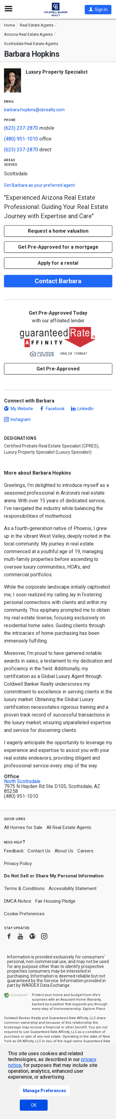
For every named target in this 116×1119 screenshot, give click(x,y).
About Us (63, 851)
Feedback (14, 851)
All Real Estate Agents (68, 827)
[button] (98, 9)
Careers (85, 851)
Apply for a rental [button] (58, 263)
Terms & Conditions (24, 888)
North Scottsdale (22, 781)
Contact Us (39, 851)
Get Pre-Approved (58, 369)
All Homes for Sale (23, 827)
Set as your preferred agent (39, 185)
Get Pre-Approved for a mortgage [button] (58, 247)
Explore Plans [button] (94, 1009)
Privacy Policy (18, 863)
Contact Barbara (58, 281)
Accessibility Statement (73, 888)
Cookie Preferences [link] (24, 914)
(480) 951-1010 (21, 139)
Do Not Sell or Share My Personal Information (54, 876)
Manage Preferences (44, 1090)
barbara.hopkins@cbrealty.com (34, 109)
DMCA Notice (17, 901)
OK (34, 1105)
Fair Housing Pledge (55, 901)
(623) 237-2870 (21, 128)
